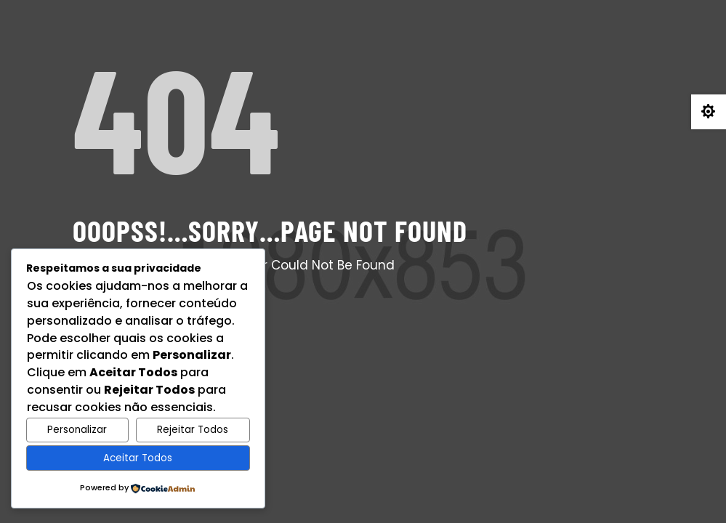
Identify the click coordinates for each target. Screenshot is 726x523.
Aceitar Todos (137, 458)
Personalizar (77, 430)
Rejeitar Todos (192, 430)
